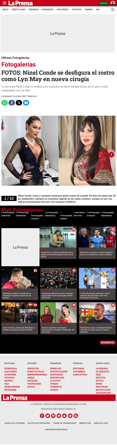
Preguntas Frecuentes (56, 430)
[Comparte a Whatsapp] (4, 102)
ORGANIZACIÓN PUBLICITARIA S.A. (58, 408)
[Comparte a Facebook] (12, 102)
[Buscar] (112, 9)
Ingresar (104, 3)
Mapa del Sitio (101, 423)
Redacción (32, 96)
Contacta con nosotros (64, 423)
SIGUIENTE (106, 342)
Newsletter (85, 423)
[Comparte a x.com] (19, 102)
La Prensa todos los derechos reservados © (58, 404)
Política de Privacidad (39, 423)
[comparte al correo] (26, 102)
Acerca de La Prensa (15, 423)
